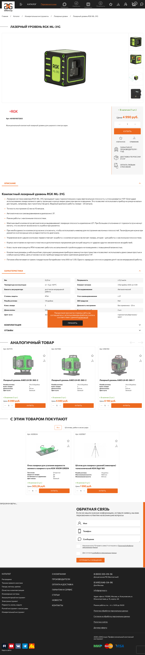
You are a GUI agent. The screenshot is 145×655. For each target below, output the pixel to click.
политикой (83, 317)
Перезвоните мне (48, 4)
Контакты (57, 605)
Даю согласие (99, 553)
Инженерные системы (10, 594)
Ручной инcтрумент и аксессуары (15, 608)
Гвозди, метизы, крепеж (11, 587)
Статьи (56, 595)
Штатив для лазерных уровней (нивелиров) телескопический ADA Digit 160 (95, 466)
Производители (61, 579)
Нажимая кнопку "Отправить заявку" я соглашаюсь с (107, 546)
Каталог (6, 574)
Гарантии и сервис (62, 590)
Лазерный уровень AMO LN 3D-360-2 (20, 380)
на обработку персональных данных (104, 553)
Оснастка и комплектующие (13, 590)
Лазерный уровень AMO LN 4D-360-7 (117, 380)
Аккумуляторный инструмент (13, 597)
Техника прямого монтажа (12, 583)
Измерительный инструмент (13, 612)
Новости (57, 600)
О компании (59, 574)
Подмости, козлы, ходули (12, 605)
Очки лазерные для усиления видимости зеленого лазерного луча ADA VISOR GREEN (48, 466)
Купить (127, 131)
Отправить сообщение (90, 560)
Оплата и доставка (62, 584)
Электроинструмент (10, 601)
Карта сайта (6, 650)
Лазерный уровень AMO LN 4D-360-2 (68, 380)
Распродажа (7, 579)
